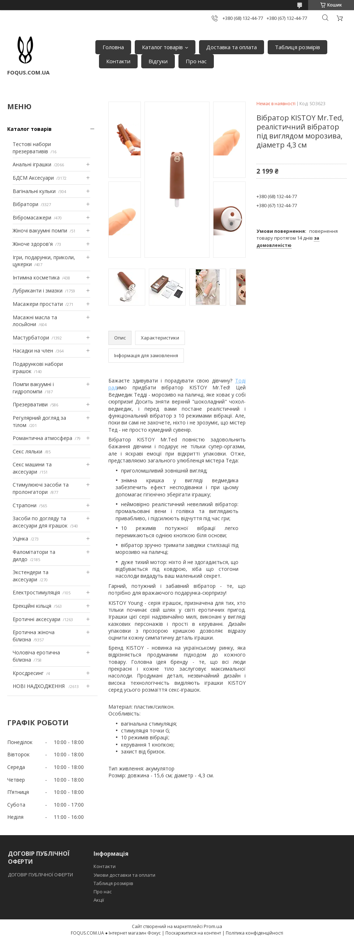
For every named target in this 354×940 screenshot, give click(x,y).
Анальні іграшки (32, 164)
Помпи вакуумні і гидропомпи (33, 388)
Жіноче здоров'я (33, 243)
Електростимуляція (36, 592)
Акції (99, 900)
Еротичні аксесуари (36, 619)
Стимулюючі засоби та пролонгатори (41, 488)
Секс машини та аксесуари (32, 468)
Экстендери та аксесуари (30, 576)
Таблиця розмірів (297, 47)
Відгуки (158, 61)
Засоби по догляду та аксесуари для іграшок (40, 522)
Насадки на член (33, 350)
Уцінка (20, 538)
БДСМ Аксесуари (33, 177)
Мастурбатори (31, 337)
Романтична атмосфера (42, 438)
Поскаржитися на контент (193, 933)
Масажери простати (38, 303)
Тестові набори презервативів (32, 148)
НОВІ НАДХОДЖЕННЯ (39, 686)
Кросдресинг (28, 673)
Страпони (24, 505)
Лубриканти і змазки (37, 290)
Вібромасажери (32, 217)
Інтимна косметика (36, 277)
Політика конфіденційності (254, 933)
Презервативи (30, 404)
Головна (113, 47)
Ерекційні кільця (32, 605)
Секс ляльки (27, 451)
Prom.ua (213, 926)
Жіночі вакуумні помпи (40, 230)
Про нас (196, 61)
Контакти (118, 61)
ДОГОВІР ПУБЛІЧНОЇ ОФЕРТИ (41, 874)
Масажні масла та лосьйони (35, 321)
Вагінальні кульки (34, 191)
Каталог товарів (162, 47)
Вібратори (25, 204)
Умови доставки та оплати (124, 875)
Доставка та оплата (231, 47)
